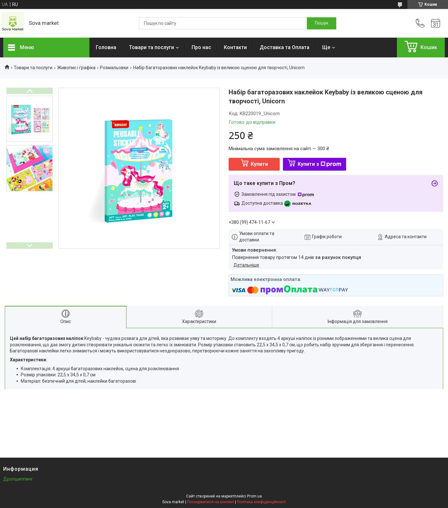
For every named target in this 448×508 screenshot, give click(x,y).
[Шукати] (321, 23)
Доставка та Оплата (284, 47)
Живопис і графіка (76, 67)
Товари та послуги (151, 47)
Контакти (235, 47)
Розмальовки (114, 67)
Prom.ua (254, 496)
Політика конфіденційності (261, 502)
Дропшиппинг (18, 479)
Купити (259, 164)
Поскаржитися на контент (210, 502)
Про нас (201, 47)
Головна (106, 47)
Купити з (319, 164)
